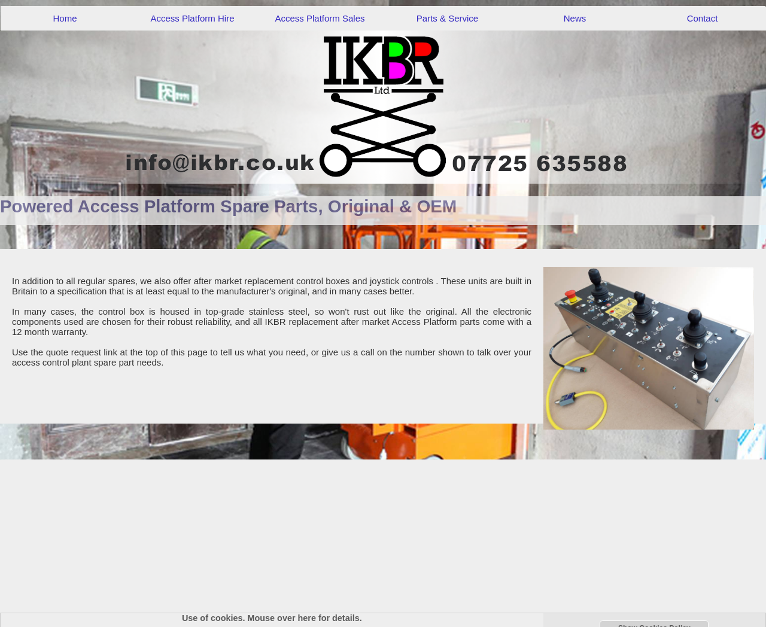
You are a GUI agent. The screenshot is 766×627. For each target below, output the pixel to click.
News (575, 18)
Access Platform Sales (319, 18)
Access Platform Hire (192, 18)
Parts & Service (447, 18)
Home (65, 18)
